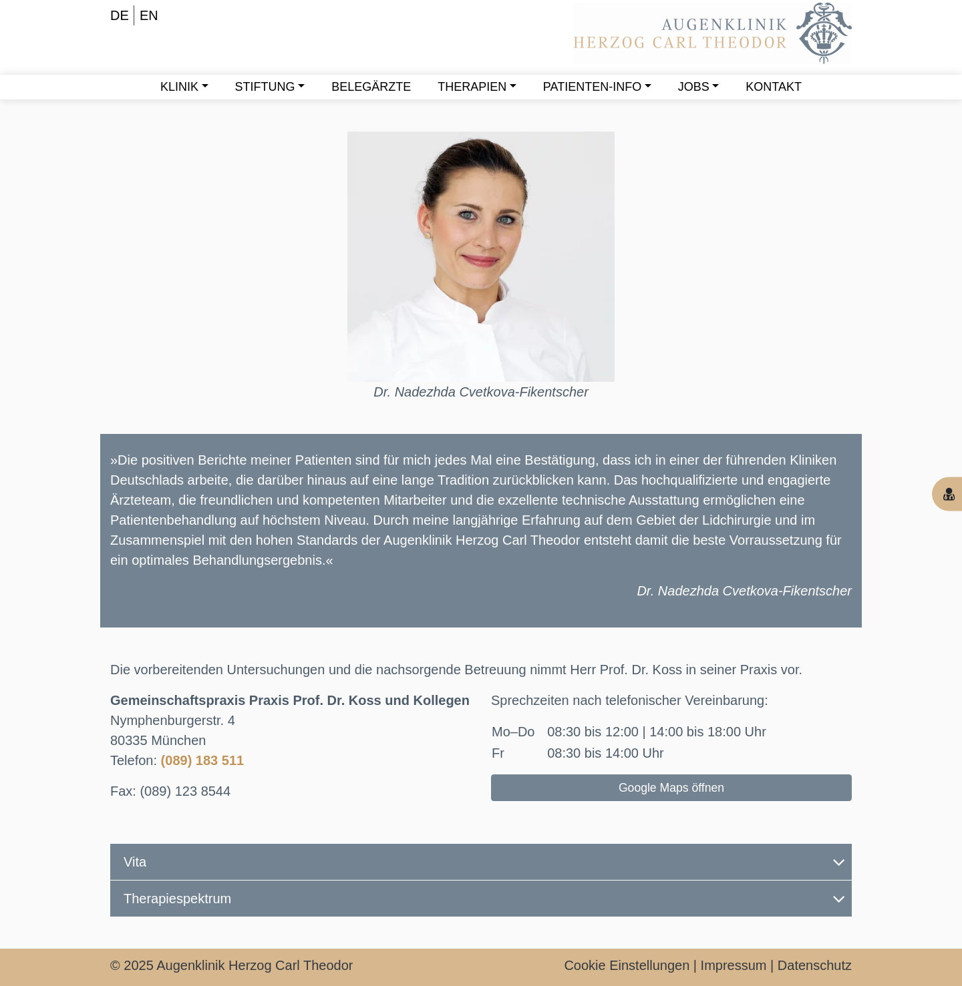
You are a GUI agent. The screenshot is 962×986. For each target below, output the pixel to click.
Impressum (734, 965)
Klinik (179, 86)
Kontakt (774, 86)
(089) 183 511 (203, 760)
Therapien (472, 86)
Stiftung (265, 86)
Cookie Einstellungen (626, 965)
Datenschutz (815, 965)
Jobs (693, 86)
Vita (484, 862)
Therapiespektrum (484, 899)
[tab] (481, 862)
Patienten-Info (592, 86)
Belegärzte (371, 86)
